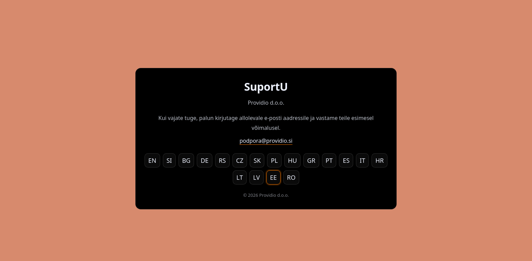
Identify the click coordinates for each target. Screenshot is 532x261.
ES (346, 160)
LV (256, 177)
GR (311, 160)
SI (169, 160)
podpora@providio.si (266, 140)
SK (257, 160)
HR (379, 160)
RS (222, 160)
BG (186, 160)
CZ (240, 160)
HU (292, 160)
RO (291, 177)
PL (274, 160)
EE (273, 177)
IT (362, 160)
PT (329, 160)
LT (239, 177)
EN (152, 160)
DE (204, 160)
